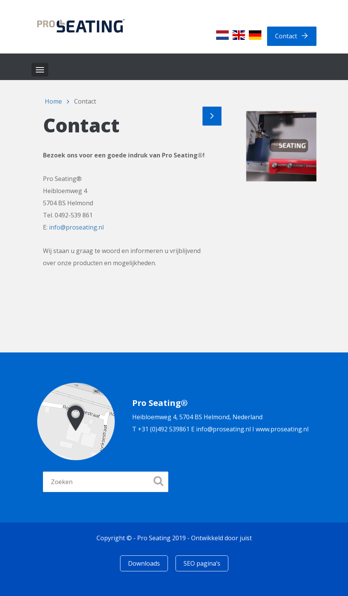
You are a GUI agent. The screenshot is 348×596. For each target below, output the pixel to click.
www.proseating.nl (282, 429)
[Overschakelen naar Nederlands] (222, 35)
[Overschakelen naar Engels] (239, 35)
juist (246, 538)
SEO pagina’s (201, 563)
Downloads (144, 563)
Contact (286, 36)
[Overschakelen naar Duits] (255, 35)
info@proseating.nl (76, 227)
